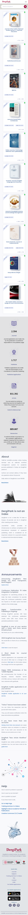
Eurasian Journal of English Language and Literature (14, 181)
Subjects (14, 874)
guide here (4, 746)
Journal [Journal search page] (14, 335)
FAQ (14, 878)
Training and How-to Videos (14, 876)
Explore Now (5, 585)
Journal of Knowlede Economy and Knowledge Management (14, 212)
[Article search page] (14, 398)
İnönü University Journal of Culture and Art (14, 242)
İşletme (14, 90)
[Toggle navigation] (26, 2)
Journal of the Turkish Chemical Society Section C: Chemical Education (14, 30)
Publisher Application (14, 374)
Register (14, 447)
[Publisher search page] (14, 364)
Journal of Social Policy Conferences (14, 120)
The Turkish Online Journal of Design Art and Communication (14, 302)
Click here (4, 647)
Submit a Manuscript (14, 410)
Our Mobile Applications (14, 884)
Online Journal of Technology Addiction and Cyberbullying (14, 150)
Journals (14, 871)
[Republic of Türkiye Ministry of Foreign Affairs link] (14, 862)
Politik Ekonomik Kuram (14, 61)
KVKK (14, 882)
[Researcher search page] (14, 433)
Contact (14, 880)
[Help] (14, 793)
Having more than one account (10, 725)
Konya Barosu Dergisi (14, 272)
